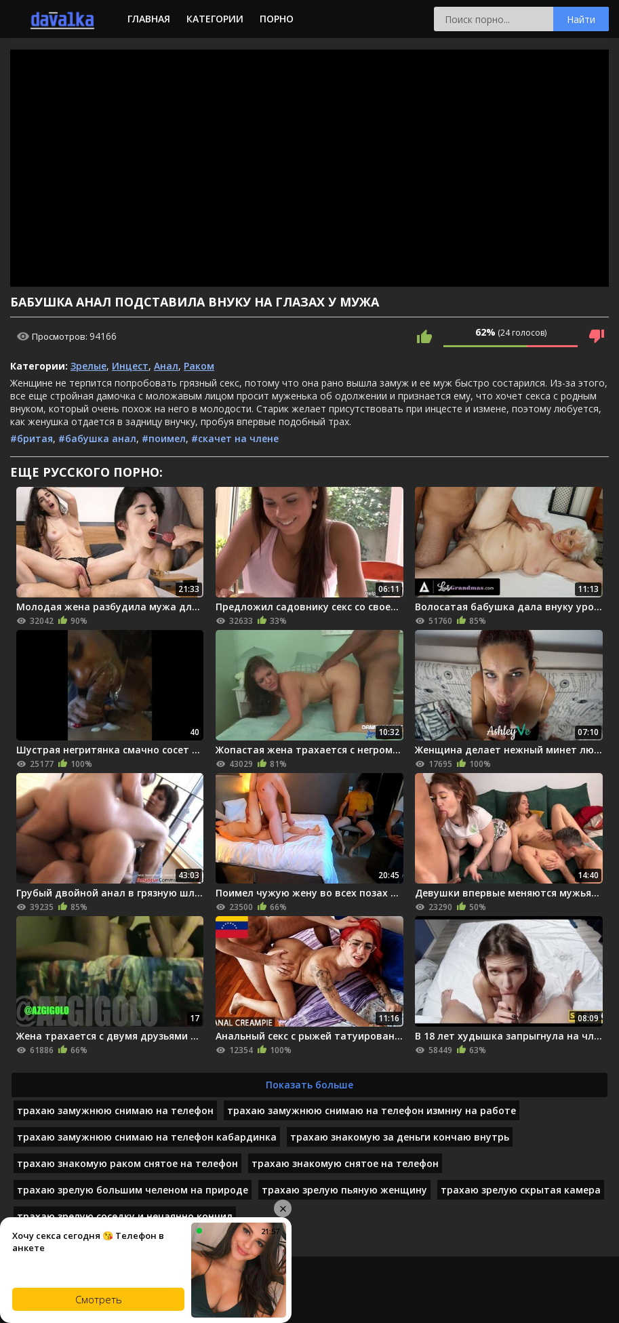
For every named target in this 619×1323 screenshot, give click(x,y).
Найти (581, 19)
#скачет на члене (235, 438)
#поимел (164, 438)
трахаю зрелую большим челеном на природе (132, 1189)
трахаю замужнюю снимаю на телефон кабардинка (147, 1136)
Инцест (130, 365)
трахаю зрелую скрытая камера (521, 1189)
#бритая (31, 438)
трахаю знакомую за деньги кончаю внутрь (399, 1136)
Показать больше (309, 1084)
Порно (277, 18)
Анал (166, 365)
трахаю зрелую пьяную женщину (344, 1189)
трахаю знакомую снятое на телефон (345, 1163)
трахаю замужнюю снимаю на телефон (115, 1110)
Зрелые (88, 365)
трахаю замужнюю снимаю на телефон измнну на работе (371, 1110)
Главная (148, 18)
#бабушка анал (97, 438)
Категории (214, 18)
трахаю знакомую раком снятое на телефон (127, 1163)
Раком (199, 365)
